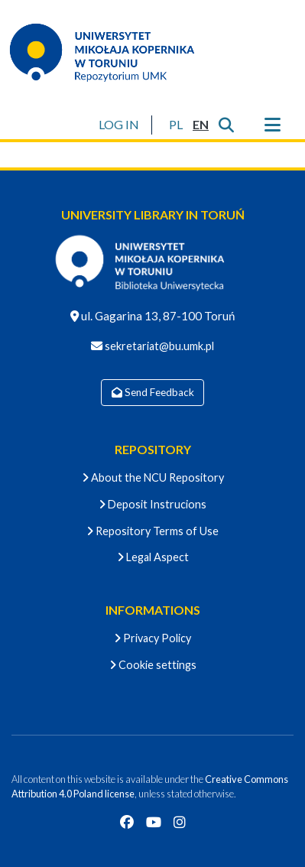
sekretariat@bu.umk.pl (158, 345)
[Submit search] (225, 124)
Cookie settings (152, 664)
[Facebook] (127, 821)
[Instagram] (180, 821)
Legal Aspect (153, 556)
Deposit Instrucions (152, 504)
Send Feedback (153, 392)
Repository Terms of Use (152, 530)
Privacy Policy (152, 638)
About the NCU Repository (153, 477)
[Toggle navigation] (272, 124)
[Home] (111, 52)
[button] (175, 124)
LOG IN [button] (120, 124)
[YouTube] (153, 821)
